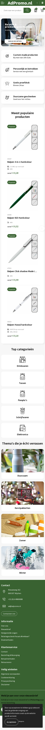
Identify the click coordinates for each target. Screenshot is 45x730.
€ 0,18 (12, 335)
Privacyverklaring (8, 681)
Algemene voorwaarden (10, 674)
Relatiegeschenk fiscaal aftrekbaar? (15, 636)
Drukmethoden (7, 640)
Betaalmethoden (8, 659)
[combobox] (12, 10)
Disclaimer (5, 684)
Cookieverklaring (8, 677)
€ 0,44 (12, 279)
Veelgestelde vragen (9, 633)
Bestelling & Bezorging (10, 655)
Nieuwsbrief (6, 629)
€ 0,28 (12, 172)
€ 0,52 (12, 226)
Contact (4, 651)
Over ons (4, 626)
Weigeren (21, 721)
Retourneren (6, 662)
